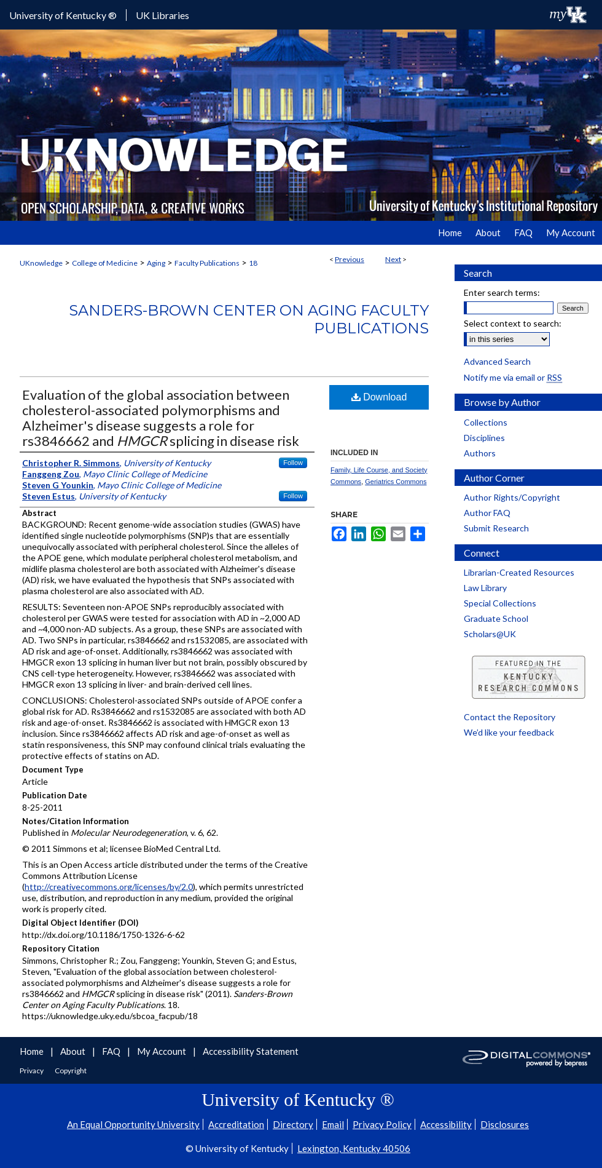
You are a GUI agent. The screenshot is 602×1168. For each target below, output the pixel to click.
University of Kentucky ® (63, 15)
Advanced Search (497, 361)
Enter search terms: (502, 292)
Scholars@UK (490, 634)
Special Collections (500, 603)
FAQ (112, 1051)
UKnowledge (41, 263)
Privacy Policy (382, 1124)
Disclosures (504, 1124)
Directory (293, 1124)
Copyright (71, 1070)
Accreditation (236, 1124)
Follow (293, 462)
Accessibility (446, 1124)
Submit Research (496, 528)
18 (253, 263)
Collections (485, 422)
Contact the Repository (509, 717)
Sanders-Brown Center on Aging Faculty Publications (249, 319)
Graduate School (496, 618)
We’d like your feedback (509, 732)
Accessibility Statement (251, 1051)
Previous (349, 259)
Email (333, 1124)
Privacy (32, 1070)
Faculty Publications (207, 263)
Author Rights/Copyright (512, 497)
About (73, 1051)
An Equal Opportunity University (133, 1124)
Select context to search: (512, 323)
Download (379, 397)
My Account (162, 1051)
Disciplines (484, 437)
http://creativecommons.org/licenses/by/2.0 (109, 886)
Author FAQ (487, 512)
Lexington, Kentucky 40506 (353, 1148)
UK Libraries (162, 15)
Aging (156, 263)
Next (393, 259)
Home (32, 1051)
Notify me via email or (513, 377)
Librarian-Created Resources (519, 572)
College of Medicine (105, 263)
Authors (480, 453)
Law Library (485, 587)
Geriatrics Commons (395, 481)
